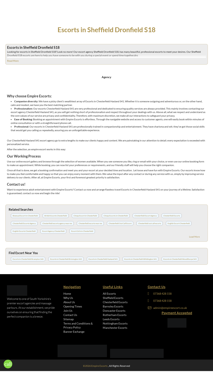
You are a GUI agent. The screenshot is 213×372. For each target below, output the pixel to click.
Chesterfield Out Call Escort (120, 223)
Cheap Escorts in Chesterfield (116, 215)
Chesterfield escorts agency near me (57, 223)
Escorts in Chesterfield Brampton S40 (28, 259)
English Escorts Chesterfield (24, 231)
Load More (194, 236)
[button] (8, 364)
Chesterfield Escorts (171, 215)
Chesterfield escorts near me (90, 223)
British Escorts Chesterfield (55, 215)
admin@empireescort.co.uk (170, 308)
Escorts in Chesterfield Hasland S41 (103, 259)
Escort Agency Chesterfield (53, 231)
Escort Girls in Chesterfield (82, 231)
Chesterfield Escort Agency (145, 215)
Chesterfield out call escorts (149, 223)
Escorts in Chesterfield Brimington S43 (66, 259)
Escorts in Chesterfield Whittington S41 (140, 259)
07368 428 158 (162, 293)
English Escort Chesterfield (179, 223)
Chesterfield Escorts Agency (24, 223)
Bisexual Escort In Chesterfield (25, 215)
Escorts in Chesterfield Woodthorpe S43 (180, 259)
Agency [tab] (106, 77)
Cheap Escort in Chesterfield (85, 215)
